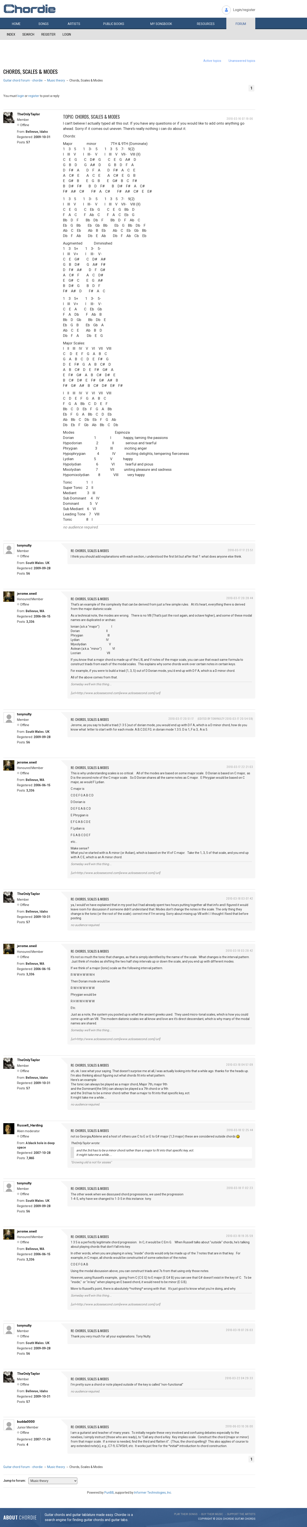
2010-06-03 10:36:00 (239, 1426)
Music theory (56, 80)
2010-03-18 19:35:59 (239, 1236)
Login (67, 34)
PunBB (109, 1492)
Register (48, 34)
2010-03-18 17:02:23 (240, 1188)
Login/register (244, 10)
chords (250, 1518)
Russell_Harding (30, 1125)
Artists (74, 24)
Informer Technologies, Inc (152, 1492)
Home (16, 24)
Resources (206, 24)
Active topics (212, 61)
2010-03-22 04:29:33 (239, 1378)
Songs (43, 24)
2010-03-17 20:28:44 (239, 598)
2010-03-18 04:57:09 (239, 1064)
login (20, 96)
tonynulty (24, 545)
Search (28, 34)
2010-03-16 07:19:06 (240, 118)
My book (161, 24)
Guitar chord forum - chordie (23, 80)
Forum (241, 24)
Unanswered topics (242, 61)
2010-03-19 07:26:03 (239, 1330)
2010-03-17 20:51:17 (181, 718)
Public (113, 24)
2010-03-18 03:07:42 (239, 898)
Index (11, 34)
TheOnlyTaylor (28, 114)
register (33, 96)
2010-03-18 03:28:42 (239, 950)
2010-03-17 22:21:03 (240, 767)
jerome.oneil (27, 594)
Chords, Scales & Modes (30, 71)
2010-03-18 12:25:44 (240, 1130)
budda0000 (26, 1422)
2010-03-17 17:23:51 (240, 550)
